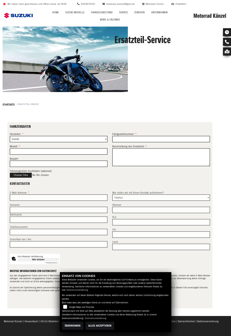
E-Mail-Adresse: (19, 203)
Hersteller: (15, 134)
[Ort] (161, 245)
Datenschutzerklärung (77, 290)
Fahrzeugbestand (102, 12)
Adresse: (117, 215)
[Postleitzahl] (161, 233)
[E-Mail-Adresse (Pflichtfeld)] (58, 208)
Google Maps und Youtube (81, 307)
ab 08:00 (61, 4)
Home (55, 12)
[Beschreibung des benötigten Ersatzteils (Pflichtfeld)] (161, 157)
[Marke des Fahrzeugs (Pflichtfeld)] (58, 139)
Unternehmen (159, 12)
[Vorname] (58, 221)
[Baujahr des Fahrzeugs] (58, 164)
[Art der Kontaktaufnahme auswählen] (161, 208)
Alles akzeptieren (99, 325)
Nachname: (16, 225)
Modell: (14, 146)
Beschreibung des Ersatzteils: (129, 146)
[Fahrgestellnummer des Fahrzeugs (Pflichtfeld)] (161, 139)
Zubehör (139, 12)
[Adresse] (161, 221)
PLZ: (114, 228)
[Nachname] (58, 230)
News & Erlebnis (110, 19)
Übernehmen (73, 325)
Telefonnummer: (19, 237)
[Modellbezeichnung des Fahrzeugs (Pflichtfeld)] (58, 151)
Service (123, 12)
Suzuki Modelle (75, 12)
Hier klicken (38, 259)
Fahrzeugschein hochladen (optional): (31, 171)
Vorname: (15, 215)
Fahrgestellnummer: (123, 134)
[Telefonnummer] (58, 243)
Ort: (114, 240)
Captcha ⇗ (52, 263)
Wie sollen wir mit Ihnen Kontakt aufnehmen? (138, 203)
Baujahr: (14, 158)
